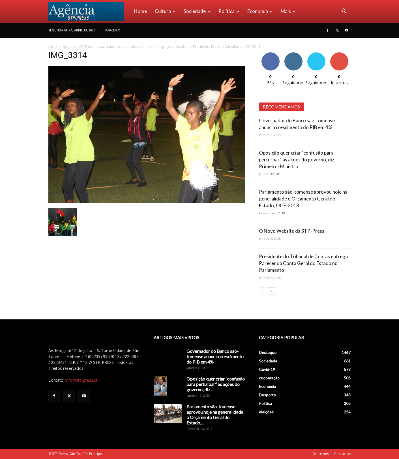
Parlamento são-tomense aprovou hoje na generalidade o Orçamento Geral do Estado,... (214, 414)
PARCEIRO (112, 30)
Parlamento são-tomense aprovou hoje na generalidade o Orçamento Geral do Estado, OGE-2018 (303, 198)
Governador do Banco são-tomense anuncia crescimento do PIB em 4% (215, 356)
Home (140, 11)
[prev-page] (262, 290)
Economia (260, 11)
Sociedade (197, 11)
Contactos (342, 453)
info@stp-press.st (81, 380)
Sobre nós (320, 453)
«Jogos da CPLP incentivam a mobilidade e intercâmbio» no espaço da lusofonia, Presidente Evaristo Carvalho (150, 46)
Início (52, 46)
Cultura (165, 11)
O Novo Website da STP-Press (291, 231)
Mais (288, 11)
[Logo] (89, 11)
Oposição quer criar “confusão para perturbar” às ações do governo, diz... (215, 384)
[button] (344, 11)
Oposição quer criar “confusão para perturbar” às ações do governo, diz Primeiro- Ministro (296, 159)
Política (228, 11)
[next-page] (271, 290)
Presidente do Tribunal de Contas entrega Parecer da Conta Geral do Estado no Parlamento (303, 263)
